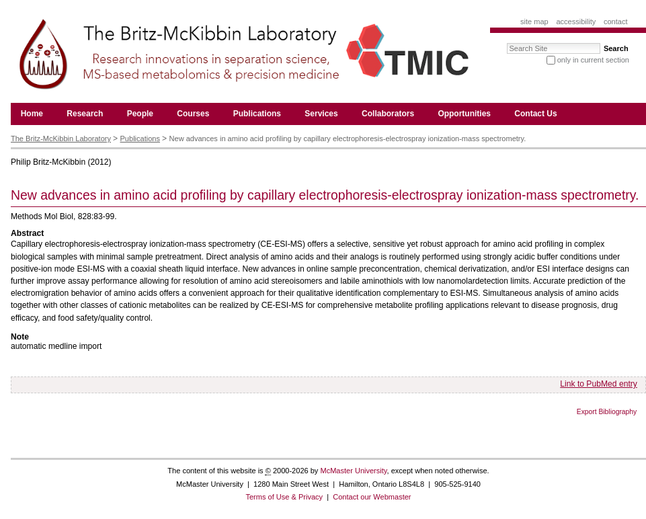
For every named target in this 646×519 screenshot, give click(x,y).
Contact (616, 21)
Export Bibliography (607, 411)
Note (20, 337)
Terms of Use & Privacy (284, 497)
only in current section (593, 60)
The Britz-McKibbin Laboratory (61, 138)
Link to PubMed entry (598, 384)
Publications (140, 138)
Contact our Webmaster (372, 497)
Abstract (27, 233)
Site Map (534, 21)
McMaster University (353, 471)
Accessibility (576, 21)
